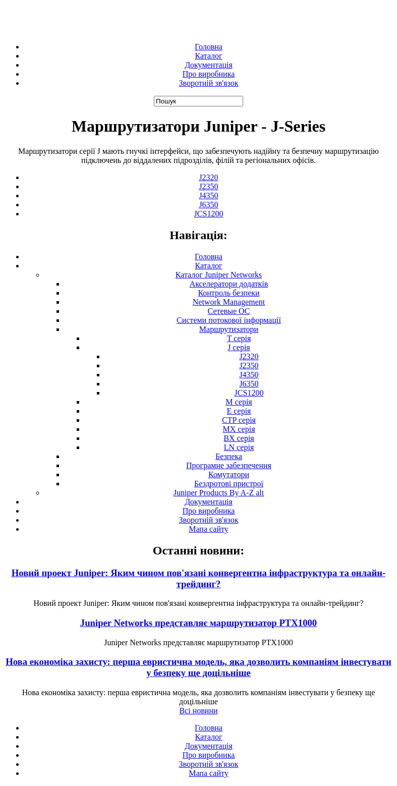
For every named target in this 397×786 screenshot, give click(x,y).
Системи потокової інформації (229, 320)
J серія (239, 347)
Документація (209, 65)
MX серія (239, 429)
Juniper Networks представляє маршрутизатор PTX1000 (198, 622)
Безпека (228, 456)
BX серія (238, 438)
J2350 (208, 186)
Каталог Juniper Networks (219, 274)
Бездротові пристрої (228, 483)
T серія (239, 338)
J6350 (208, 204)
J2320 (208, 177)
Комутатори (228, 474)
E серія (239, 411)
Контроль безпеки (228, 293)
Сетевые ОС (229, 311)
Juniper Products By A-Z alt (219, 492)
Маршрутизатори (228, 329)
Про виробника (209, 74)
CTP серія (239, 420)
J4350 (208, 195)
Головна (208, 46)
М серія (238, 402)
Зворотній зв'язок (209, 83)
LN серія (239, 447)
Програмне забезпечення (228, 465)
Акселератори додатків (229, 283)
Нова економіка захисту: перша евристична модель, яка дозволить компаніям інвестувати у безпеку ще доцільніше (198, 667)
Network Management (229, 302)
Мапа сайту (209, 529)
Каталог (208, 55)
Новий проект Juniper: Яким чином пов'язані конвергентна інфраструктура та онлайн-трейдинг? (198, 578)
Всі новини (198, 710)
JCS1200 (208, 213)
